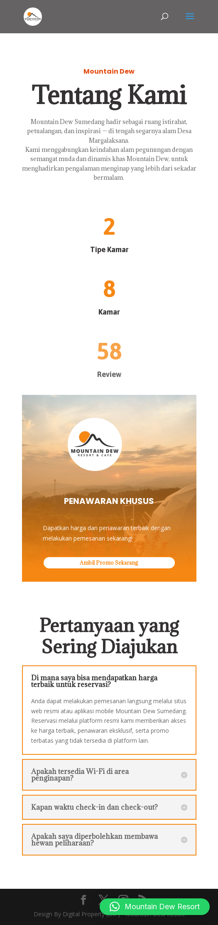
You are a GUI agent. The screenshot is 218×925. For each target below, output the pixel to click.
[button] (155, 906)
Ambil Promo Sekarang (109, 562)
